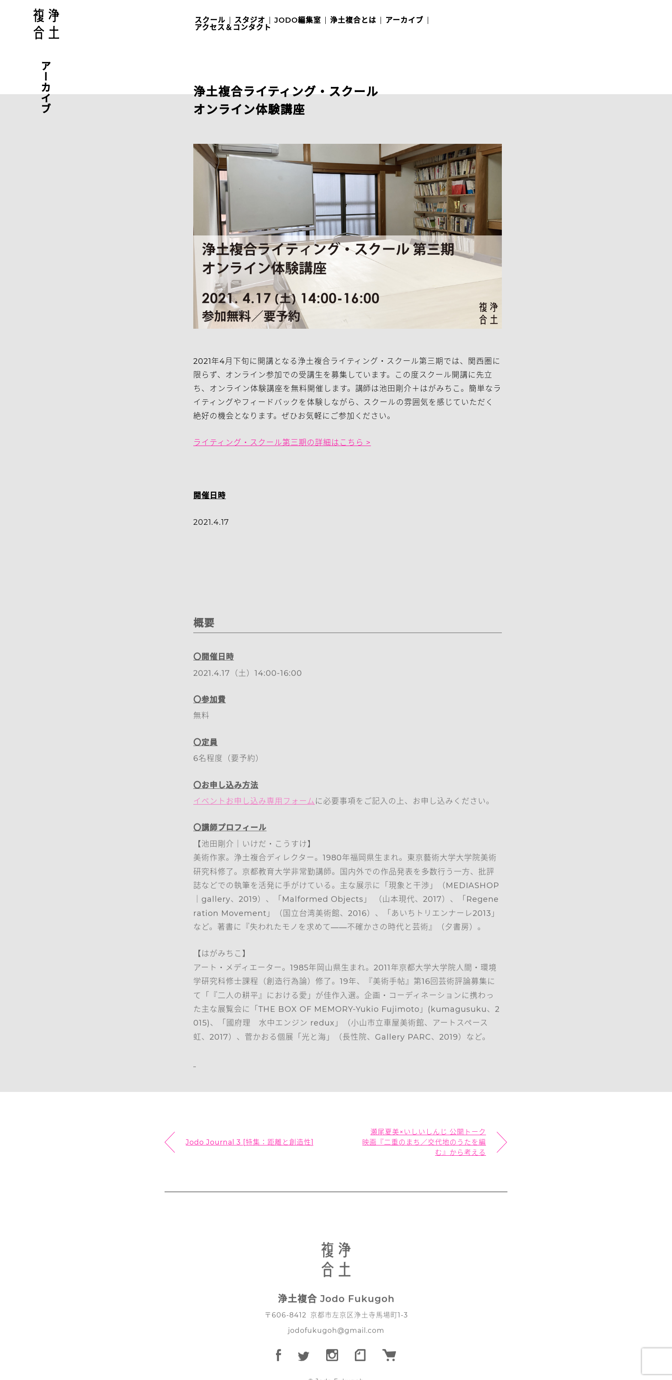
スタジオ (249, 20)
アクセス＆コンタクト (233, 27)
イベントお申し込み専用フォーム (254, 817)
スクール (210, 20)
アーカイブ (404, 20)
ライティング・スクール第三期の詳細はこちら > (283, 444)
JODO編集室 (297, 20)
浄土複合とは (353, 20)
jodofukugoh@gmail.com (336, 1347)
